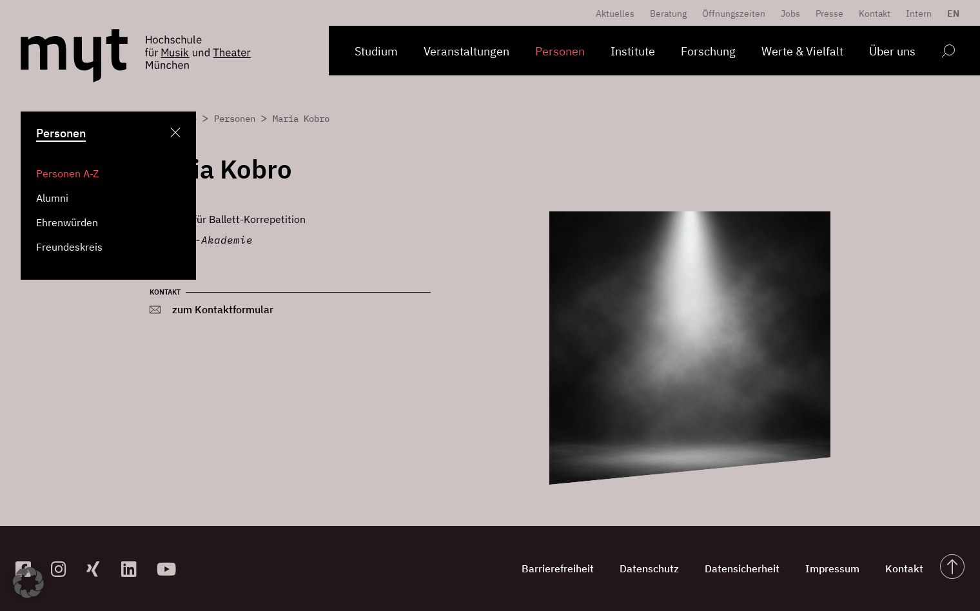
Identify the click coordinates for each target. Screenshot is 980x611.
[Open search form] (948, 53)
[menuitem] (950, 13)
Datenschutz (649, 568)
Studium (376, 51)
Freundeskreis (69, 246)
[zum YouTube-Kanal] (169, 568)
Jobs (790, 13)
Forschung (708, 51)
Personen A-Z (67, 173)
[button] (28, 582)
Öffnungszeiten (733, 13)
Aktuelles (615, 13)
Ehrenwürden (67, 222)
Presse (829, 13)
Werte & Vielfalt (802, 51)
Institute (633, 51)
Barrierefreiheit (558, 568)
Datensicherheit (742, 568)
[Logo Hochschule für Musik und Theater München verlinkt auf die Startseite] (74, 55)
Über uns (892, 51)
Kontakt (874, 13)
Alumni (52, 197)
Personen (560, 51)
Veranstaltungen (466, 51)
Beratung (668, 13)
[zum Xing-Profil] (99, 568)
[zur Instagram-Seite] (63, 568)
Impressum (832, 568)
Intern (919, 13)
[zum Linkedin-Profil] (133, 568)
